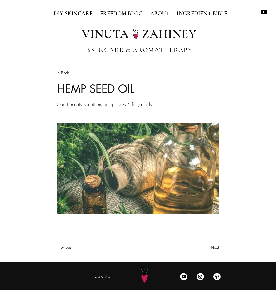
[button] (73, 73)
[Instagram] (200, 276)
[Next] (207, 247)
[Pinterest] (217, 276)
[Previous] (73, 247)
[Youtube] (263, 12)
